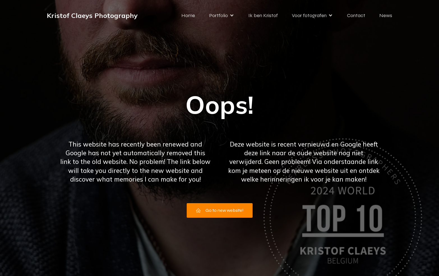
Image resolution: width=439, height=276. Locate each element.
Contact (356, 15)
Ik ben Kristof (263, 15)
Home (188, 15)
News (385, 15)
